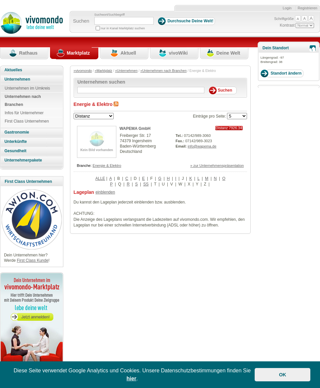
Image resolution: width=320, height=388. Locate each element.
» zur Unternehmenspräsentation (217, 166)
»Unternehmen (126, 71)
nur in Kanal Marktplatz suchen (123, 28)
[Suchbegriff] (124, 21)
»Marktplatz (103, 71)
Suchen (81, 21)
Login (287, 8)
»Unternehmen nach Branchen (163, 71)
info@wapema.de (202, 146)
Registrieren (307, 8)
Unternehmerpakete (23, 160)
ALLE (100, 178)
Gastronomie (16, 132)
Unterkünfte (15, 141)
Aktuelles (13, 70)
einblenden (105, 192)
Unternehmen (17, 79)
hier (131, 378)
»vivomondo (83, 71)
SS (146, 184)
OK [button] (282, 374)
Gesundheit (15, 151)
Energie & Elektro (107, 166)
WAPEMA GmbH (135, 128)
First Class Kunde (32, 260)
